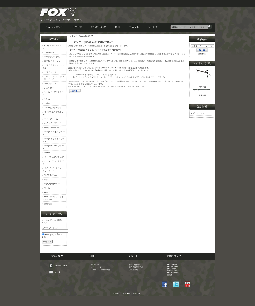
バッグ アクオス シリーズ (53, 133)
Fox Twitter (171, 268)
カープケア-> (49, 83)
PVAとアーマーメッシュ (53, 46)
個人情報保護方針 (136, 267)
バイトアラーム (50, 119)
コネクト (134, 27)
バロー (46, 153)
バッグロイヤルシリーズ (53, 147)
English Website (173, 270)
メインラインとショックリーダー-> (53, 169)
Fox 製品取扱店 (173, 272)
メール (57, 272)
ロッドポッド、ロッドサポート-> (53, 198)
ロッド (46, 192)
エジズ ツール (49, 72)
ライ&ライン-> (49, 175)
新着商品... (48, 204)
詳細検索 (202, 54)
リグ (45, 179)
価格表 (170, 275)
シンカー (47, 99)
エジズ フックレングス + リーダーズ (53, 77)
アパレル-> (48, 52)
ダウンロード (197, 113)
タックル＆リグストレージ (53, 113)
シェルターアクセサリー (53, 93)
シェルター (48, 88)
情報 (117, 27)
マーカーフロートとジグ (53, 162)
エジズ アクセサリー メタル (53, 66)
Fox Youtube (172, 264)
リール (46, 188)
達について (95, 265)
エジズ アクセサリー (52, 61)
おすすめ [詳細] (202, 63)
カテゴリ (77, 27)
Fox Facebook (172, 266)
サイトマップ (96, 267)
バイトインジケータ (52, 123)
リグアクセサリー (51, 184)
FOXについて (98, 27)
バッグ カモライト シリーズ (53, 140)
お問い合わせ (134, 265)
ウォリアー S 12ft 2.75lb (202, 92)
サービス (153, 27)
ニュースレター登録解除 (100, 270)
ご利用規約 (133, 270)
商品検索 (202, 39)
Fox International (133, 293)
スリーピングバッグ (52, 108)
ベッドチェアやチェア (53, 157)
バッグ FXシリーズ (51, 127)
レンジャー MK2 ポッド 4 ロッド (202, 82)
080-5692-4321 (61, 266)
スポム (46, 103)
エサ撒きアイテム (51, 57)
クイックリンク (54, 27)
